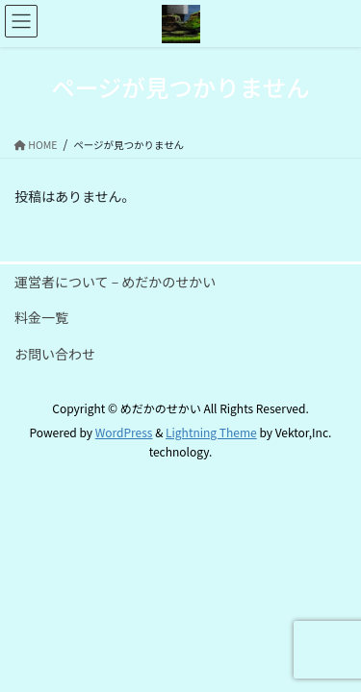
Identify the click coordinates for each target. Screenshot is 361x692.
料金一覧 (41, 317)
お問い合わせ (54, 353)
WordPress (124, 432)
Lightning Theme (211, 432)
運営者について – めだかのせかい (115, 281)
